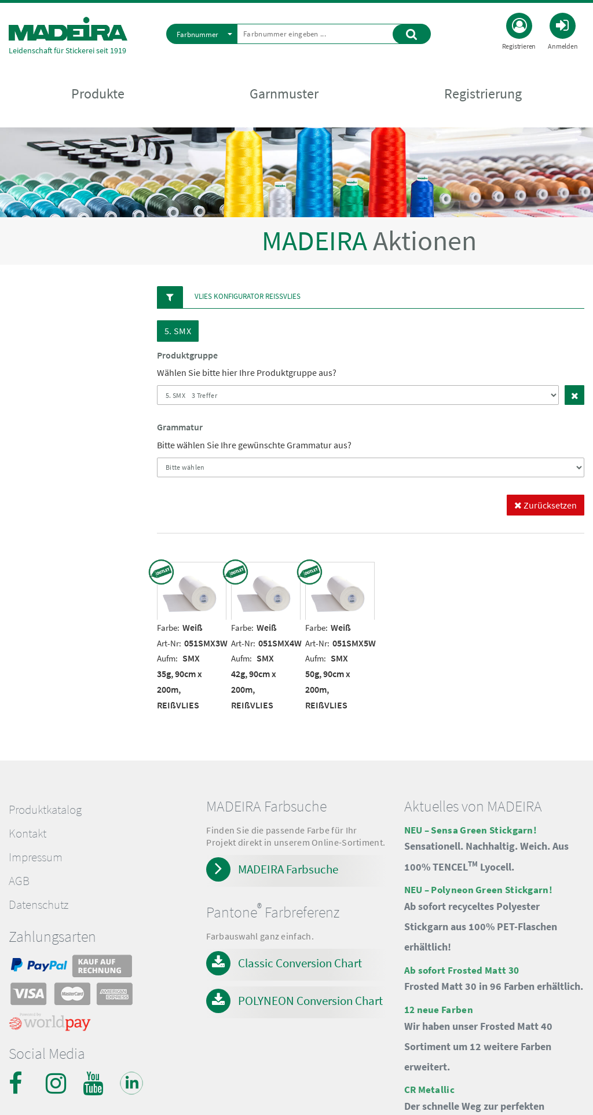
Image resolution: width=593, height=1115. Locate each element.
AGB (19, 881)
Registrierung (483, 94)
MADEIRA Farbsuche (288, 869)
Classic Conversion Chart (300, 963)
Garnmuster (284, 94)
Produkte (98, 94)
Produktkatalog (45, 809)
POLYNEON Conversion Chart (310, 1000)
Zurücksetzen (545, 505)
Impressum (36, 857)
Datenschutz (38, 904)
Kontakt (27, 833)
